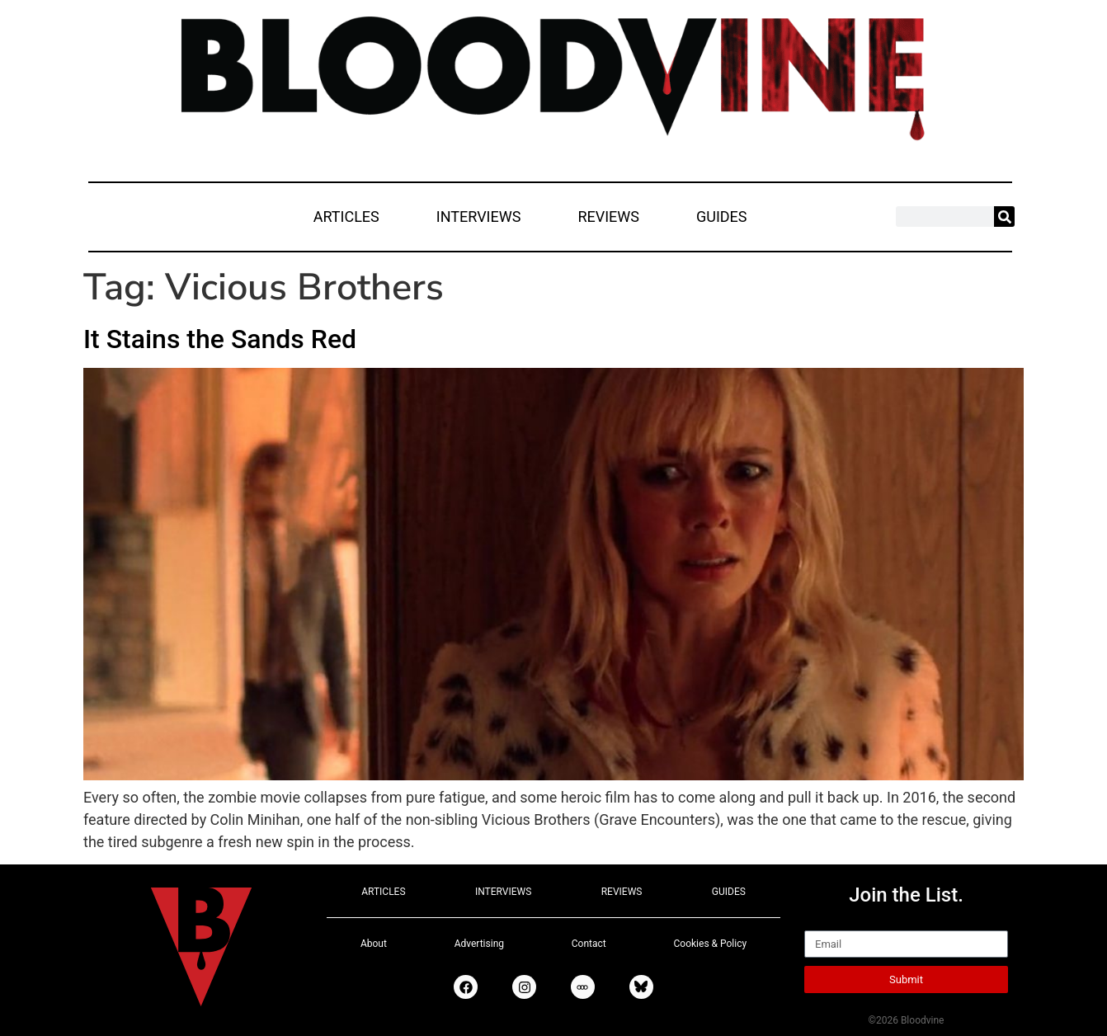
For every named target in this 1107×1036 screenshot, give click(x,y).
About (373, 943)
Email (822, 923)
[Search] (1004, 216)
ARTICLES (346, 216)
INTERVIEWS (478, 216)
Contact (589, 943)
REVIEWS (608, 216)
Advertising (479, 943)
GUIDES (721, 216)
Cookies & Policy (710, 943)
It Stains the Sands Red (219, 339)
